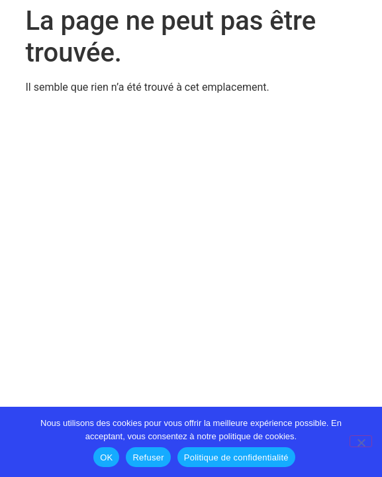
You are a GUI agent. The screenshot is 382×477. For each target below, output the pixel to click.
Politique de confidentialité (236, 457)
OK (106, 457)
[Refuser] (361, 441)
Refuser (148, 457)
